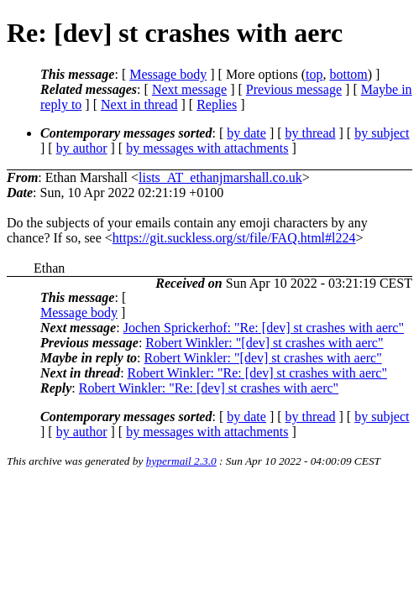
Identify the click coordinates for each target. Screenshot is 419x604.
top (314, 74)
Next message (189, 89)
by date (246, 133)
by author (81, 148)
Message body (168, 74)
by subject (381, 133)
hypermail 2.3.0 (181, 461)
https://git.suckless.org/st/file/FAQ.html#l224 (234, 238)
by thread (310, 133)
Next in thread (139, 104)
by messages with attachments (207, 148)
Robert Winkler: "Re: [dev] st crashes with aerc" (257, 373)
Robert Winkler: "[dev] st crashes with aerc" (264, 343)
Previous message (294, 89)
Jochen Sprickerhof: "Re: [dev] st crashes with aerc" (263, 327)
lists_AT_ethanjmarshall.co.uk (220, 177)
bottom (348, 74)
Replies (216, 104)
